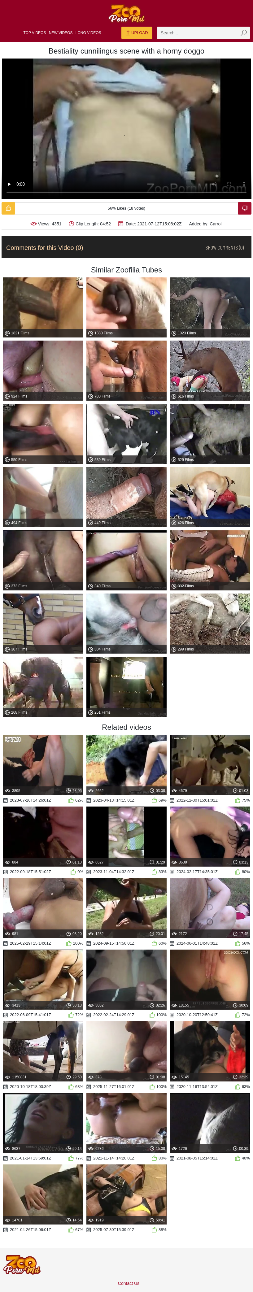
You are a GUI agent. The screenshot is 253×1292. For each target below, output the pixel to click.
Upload (137, 33)
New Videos (61, 33)
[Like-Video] (8, 208)
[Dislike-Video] (244, 208)
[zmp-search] (203, 33)
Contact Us (128, 1283)
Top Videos (35, 33)
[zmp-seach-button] (244, 33)
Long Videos (88, 33)
